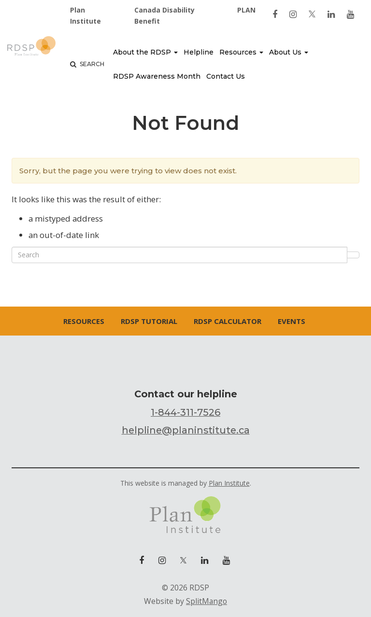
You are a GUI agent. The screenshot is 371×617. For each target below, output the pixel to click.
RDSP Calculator (227, 321)
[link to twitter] (312, 14)
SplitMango (206, 601)
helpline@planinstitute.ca (186, 430)
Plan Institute (85, 15)
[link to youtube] (350, 14)
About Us (288, 52)
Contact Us (225, 76)
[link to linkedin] (331, 14)
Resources (241, 52)
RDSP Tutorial (149, 321)
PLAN (246, 9)
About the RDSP (145, 52)
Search (87, 64)
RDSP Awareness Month (156, 76)
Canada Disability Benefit (164, 15)
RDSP (31, 48)
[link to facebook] (274, 14)
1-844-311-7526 (185, 412)
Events (291, 321)
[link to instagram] (293, 14)
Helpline (199, 52)
